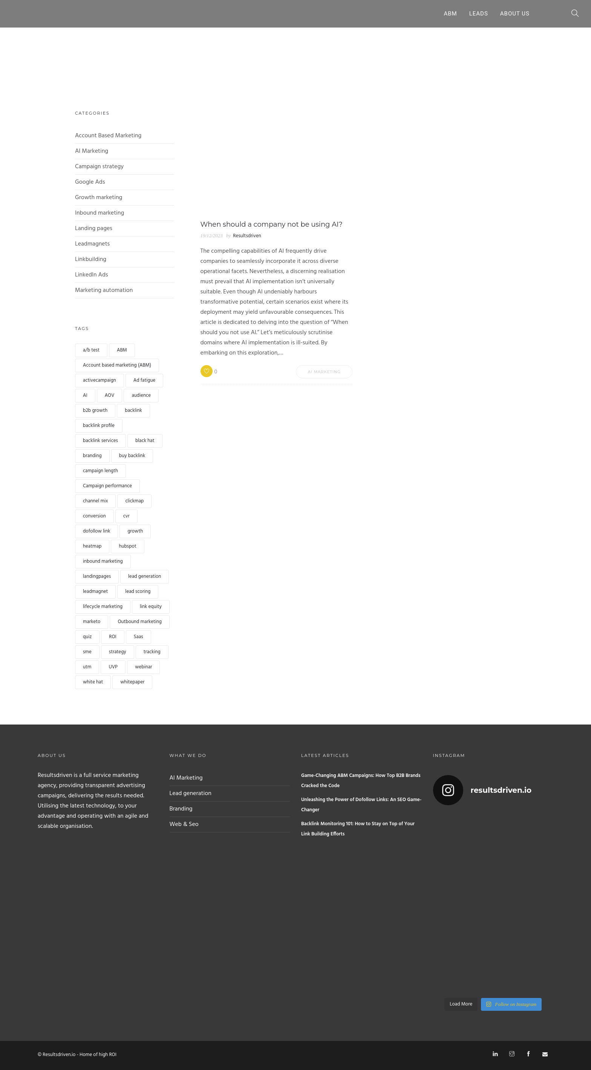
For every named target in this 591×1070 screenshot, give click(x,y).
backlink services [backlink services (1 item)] (100, 441)
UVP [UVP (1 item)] (113, 667)
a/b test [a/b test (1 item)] (91, 350)
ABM (450, 13)
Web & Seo (184, 824)
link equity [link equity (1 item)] (151, 607)
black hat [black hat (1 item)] (145, 441)
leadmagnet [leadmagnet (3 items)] (95, 592)
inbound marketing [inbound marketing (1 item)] (103, 561)
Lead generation (190, 793)
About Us (515, 13)
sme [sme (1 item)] (87, 652)
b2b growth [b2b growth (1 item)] (95, 410)
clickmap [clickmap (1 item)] (134, 501)
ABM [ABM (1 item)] (122, 350)
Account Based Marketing (108, 136)
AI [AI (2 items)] (85, 395)
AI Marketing (91, 151)
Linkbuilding (90, 259)
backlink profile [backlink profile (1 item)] (99, 426)
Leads (478, 13)
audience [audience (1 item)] (141, 395)
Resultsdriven (247, 236)
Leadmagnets (92, 244)
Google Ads (90, 182)
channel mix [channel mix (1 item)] (95, 501)
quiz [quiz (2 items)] (87, 637)
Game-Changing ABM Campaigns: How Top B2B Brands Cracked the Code (361, 781)
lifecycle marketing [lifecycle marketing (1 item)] (102, 607)
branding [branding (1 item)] (92, 456)
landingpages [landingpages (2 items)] (97, 576)
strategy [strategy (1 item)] (117, 652)
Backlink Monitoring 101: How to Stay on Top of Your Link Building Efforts (358, 829)
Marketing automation (104, 290)
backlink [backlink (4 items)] (133, 410)
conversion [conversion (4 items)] (94, 516)
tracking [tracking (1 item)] (152, 652)
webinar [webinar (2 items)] (143, 667)
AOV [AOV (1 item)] (110, 395)
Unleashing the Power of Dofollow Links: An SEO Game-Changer (361, 805)
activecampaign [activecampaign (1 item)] (99, 380)
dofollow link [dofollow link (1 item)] (96, 531)
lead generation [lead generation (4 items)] (144, 576)
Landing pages (93, 228)
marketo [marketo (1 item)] (91, 622)
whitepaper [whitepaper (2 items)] (132, 682)
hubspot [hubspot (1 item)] (127, 546)
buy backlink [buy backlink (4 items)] (132, 456)
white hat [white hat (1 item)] (93, 682)
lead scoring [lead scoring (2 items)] (137, 592)
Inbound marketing (99, 213)
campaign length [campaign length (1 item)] (100, 471)
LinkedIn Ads (91, 275)
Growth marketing (98, 198)
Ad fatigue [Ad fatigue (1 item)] (144, 380)
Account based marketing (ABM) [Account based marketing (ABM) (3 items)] (117, 365)
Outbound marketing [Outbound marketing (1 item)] (140, 622)
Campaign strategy (99, 167)
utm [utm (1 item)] (87, 667)
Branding (181, 809)
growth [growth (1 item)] (135, 531)
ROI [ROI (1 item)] (112, 637)
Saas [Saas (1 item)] (138, 637)
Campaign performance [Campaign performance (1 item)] (107, 486)
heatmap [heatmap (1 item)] (92, 546)
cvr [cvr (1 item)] (126, 516)
